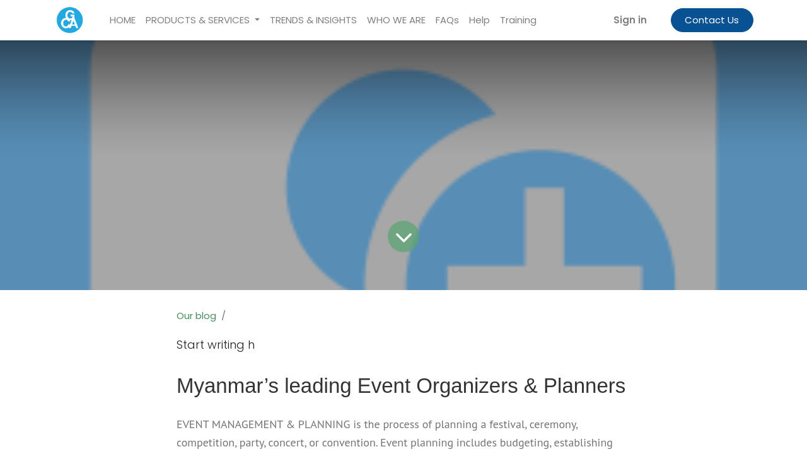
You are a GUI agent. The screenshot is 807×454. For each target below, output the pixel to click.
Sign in (630, 19)
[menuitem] (123, 20)
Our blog (196, 315)
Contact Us (712, 19)
